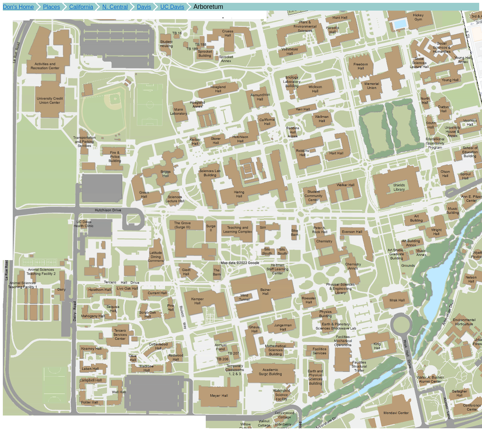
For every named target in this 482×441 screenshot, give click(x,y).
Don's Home (18, 7)
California (81, 7)
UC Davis (172, 7)
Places (51, 7)
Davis (144, 7)
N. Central (115, 7)
